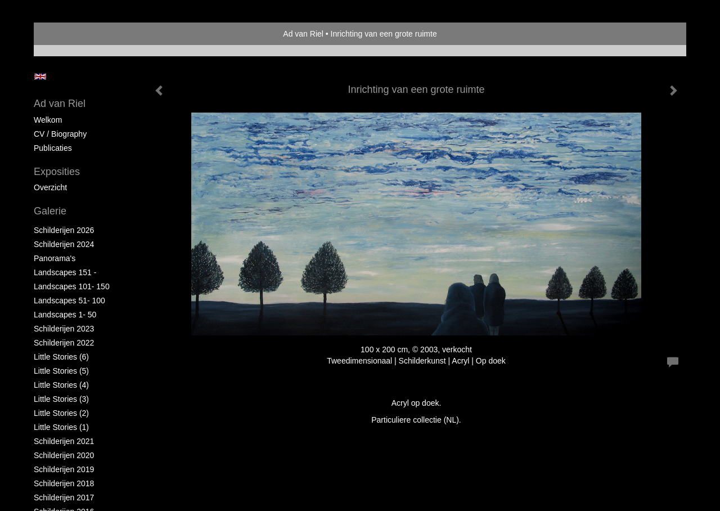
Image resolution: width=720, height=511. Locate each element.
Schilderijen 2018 (64, 483)
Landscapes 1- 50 (65, 314)
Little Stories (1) (61, 427)
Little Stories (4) (61, 384)
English (40, 76)
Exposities (57, 171)
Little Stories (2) (61, 413)
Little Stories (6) (61, 356)
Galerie (50, 211)
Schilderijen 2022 (64, 342)
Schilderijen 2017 (64, 497)
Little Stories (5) (61, 370)
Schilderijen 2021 (64, 441)
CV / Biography (60, 133)
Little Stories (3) (61, 399)
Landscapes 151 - (65, 272)
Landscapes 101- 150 (72, 286)
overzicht (50, 187)
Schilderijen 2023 (64, 328)
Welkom (48, 119)
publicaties (53, 148)
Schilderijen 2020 (64, 455)
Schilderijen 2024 (64, 244)
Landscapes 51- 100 (69, 300)
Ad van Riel (303, 33)
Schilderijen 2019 (64, 469)
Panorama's (54, 258)
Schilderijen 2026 (64, 230)
